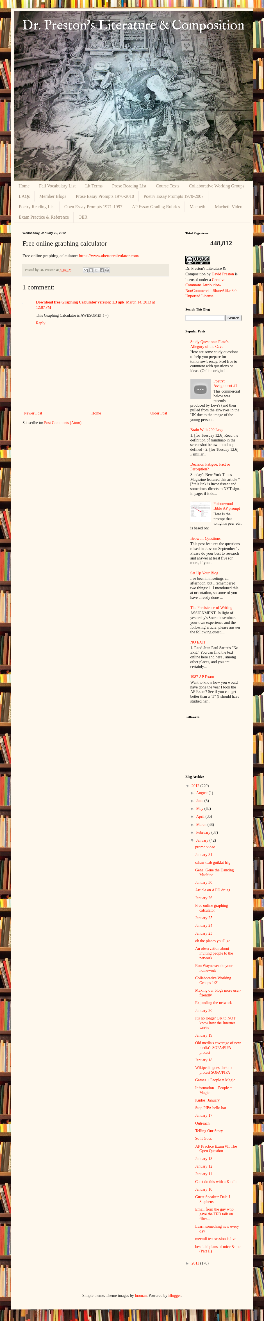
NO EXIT (198, 642)
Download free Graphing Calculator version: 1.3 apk (80, 302)
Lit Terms (94, 185)
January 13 (203, 1159)
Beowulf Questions (205, 538)
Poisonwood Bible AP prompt (226, 506)
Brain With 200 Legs (206, 430)
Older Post (159, 413)
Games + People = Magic (215, 1080)
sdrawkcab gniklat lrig (212, 862)
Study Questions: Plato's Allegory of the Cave (209, 344)
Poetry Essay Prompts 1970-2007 (174, 196)
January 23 (203, 933)
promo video (205, 847)
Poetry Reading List (37, 206)
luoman (141, 1295)
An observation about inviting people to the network (214, 953)
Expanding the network (213, 1003)
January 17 (203, 1115)
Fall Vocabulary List (57, 185)
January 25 (203, 918)
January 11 (203, 1174)
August (202, 793)
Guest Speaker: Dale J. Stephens (213, 1199)
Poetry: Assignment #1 (225, 383)
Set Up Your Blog (204, 573)
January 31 (203, 855)
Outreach (202, 1123)
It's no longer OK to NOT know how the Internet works (215, 1023)
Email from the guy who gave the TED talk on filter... (214, 1214)
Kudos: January (207, 1100)
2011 (196, 1263)
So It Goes (203, 1138)
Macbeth (197, 206)
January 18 (203, 1060)
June (200, 801)
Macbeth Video (228, 206)
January (202, 840)
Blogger (174, 1295)
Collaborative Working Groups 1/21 (213, 980)
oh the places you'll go (212, 941)
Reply (40, 323)
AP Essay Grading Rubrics (156, 206)
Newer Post (33, 413)
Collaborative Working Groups (217, 185)
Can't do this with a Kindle (216, 1182)
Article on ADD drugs (212, 890)
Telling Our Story (209, 1131)
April (200, 816)
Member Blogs (52, 196)
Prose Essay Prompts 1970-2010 (105, 196)
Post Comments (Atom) (62, 423)
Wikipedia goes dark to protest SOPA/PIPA (213, 1070)
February (203, 832)
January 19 (203, 1035)
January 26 (203, 898)
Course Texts (167, 185)
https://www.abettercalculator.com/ (109, 255)
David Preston (222, 274)
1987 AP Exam (202, 677)
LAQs (24, 196)
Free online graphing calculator (211, 907)
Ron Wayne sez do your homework (214, 968)
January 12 (203, 1166)
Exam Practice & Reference (44, 217)
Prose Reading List (129, 185)
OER (82, 217)
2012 (196, 786)
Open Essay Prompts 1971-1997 (93, 206)
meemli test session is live (215, 1239)
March (201, 824)
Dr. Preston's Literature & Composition (133, 25)
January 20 (203, 1011)
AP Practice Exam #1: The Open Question (216, 1148)
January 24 (203, 925)
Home (24, 185)
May (200, 808)
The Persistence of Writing (211, 608)
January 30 (203, 882)
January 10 (203, 1189)
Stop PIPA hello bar (210, 1108)
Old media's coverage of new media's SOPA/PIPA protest (218, 1048)
